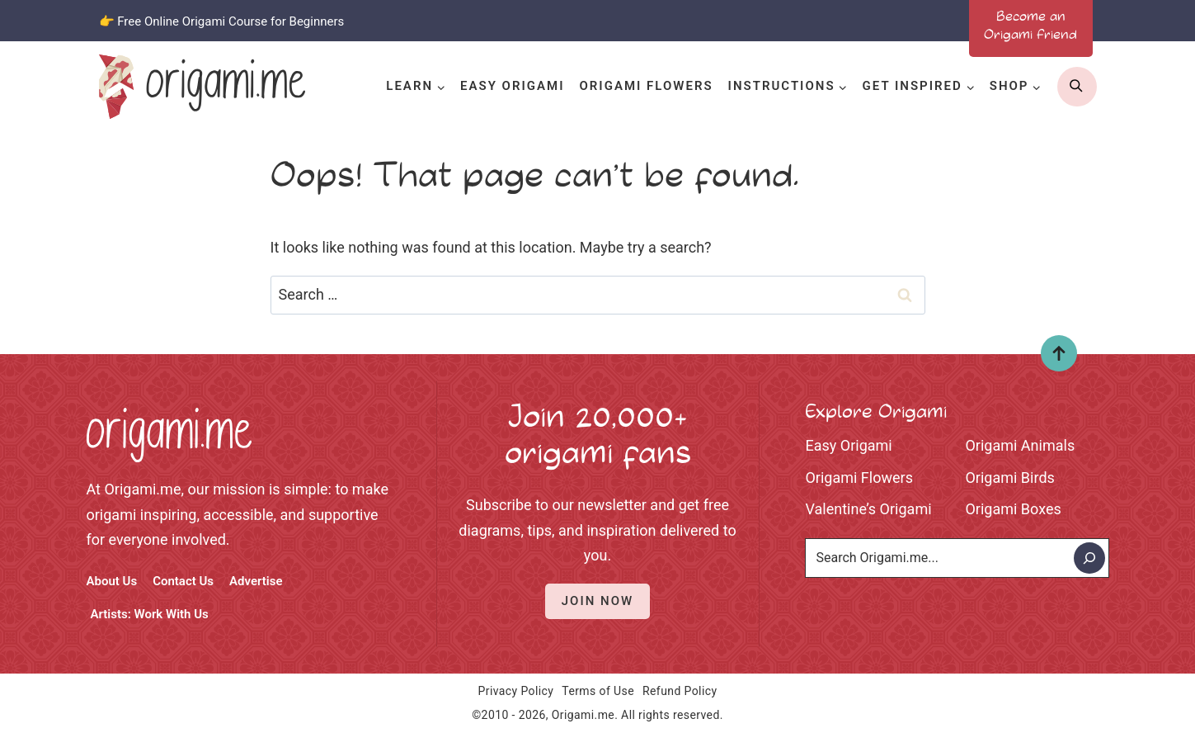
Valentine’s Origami (869, 509)
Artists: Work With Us (150, 614)
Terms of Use (598, 691)
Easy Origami (512, 85)
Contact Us (183, 581)
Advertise (255, 581)
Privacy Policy (516, 691)
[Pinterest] (895, 20)
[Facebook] (808, 20)
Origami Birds (1010, 477)
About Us (112, 581)
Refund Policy (679, 691)
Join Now (597, 600)
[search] (1077, 86)
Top (1052, 359)
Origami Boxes (1013, 509)
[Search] (1089, 558)
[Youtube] (939, 20)
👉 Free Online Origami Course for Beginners (222, 21)
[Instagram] (851, 20)
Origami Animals (1020, 445)
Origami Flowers (646, 85)
